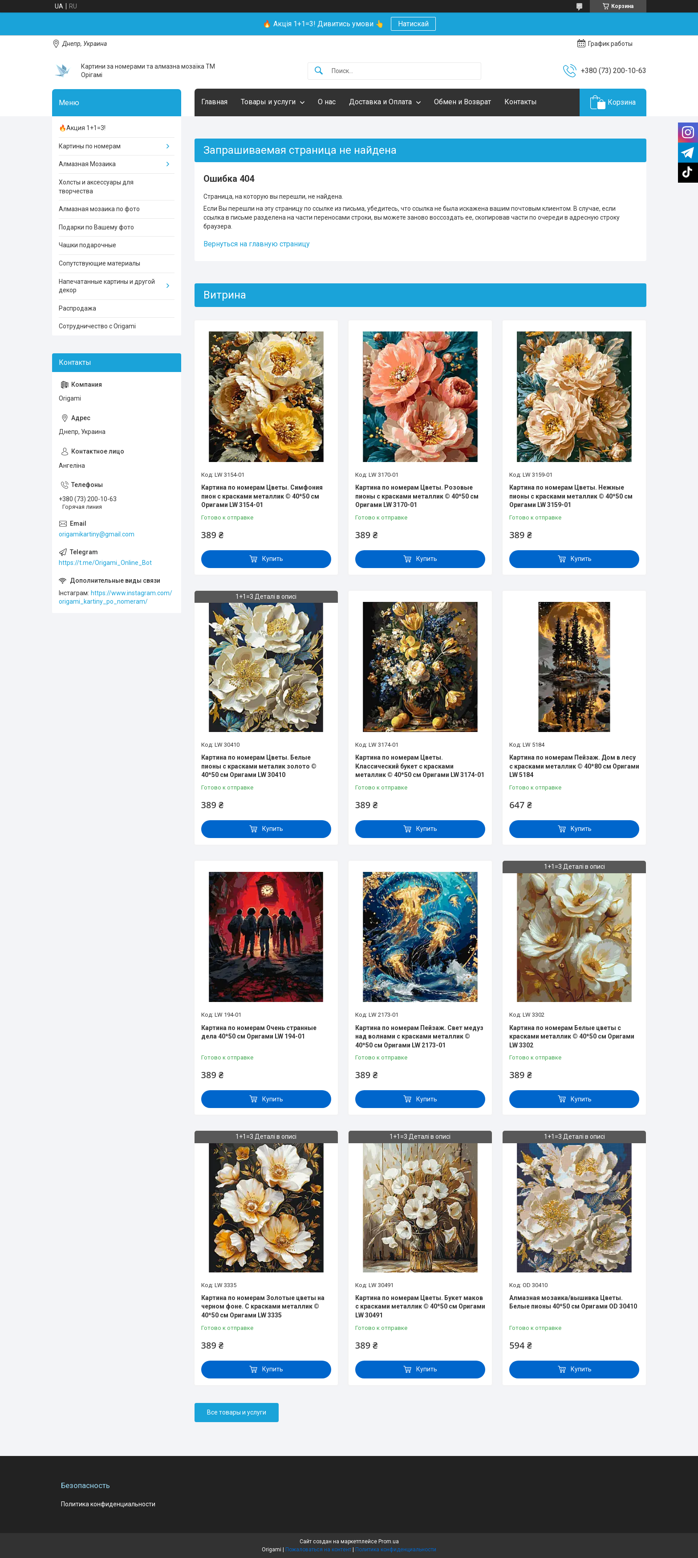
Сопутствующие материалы (99, 263)
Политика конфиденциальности (108, 1504)
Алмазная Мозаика (87, 164)
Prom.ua (388, 1541)
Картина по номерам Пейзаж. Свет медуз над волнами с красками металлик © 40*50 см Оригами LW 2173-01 (419, 1036)
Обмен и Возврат (462, 102)
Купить (272, 558)
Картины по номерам (90, 146)
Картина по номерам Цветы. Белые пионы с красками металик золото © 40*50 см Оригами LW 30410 (259, 766)
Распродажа (77, 308)
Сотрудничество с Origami (97, 326)
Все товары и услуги (236, 1412)
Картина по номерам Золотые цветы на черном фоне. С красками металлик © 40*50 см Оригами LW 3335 (263, 1306)
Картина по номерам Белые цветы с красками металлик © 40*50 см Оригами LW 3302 (571, 1036)
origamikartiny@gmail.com (96, 534)
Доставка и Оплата (380, 102)
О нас (327, 102)
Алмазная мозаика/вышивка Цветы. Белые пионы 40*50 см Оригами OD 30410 (573, 1302)
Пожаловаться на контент (318, 1549)
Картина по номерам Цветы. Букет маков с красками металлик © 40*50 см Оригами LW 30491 (420, 1306)
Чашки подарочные (87, 245)
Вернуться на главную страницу (256, 244)
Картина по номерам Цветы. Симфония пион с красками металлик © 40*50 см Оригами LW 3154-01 (262, 496)
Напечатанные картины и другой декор (107, 286)
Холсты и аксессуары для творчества (96, 187)
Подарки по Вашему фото (96, 227)
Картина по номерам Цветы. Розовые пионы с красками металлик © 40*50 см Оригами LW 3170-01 (417, 496)
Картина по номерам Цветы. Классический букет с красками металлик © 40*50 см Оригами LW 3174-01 (419, 766)
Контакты (520, 102)
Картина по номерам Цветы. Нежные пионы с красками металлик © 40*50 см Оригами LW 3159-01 (571, 496)
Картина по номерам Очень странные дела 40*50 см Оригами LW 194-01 (259, 1032)
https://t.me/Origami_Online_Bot (105, 562)
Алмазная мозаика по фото (99, 209)
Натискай (413, 24)
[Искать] (318, 71)
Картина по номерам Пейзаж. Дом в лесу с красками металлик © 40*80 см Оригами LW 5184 (574, 766)
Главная (214, 102)
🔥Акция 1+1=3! (82, 127)
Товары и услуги (268, 102)
